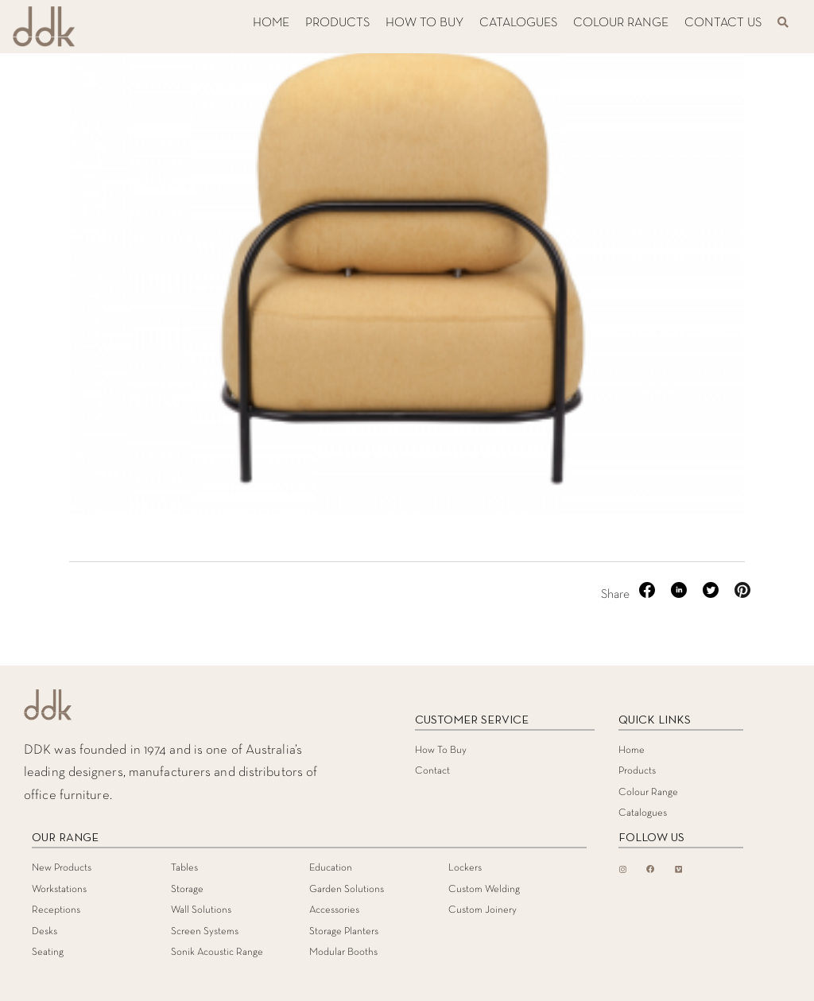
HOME (271, 23)
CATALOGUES (518, 23)
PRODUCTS (337, 23)
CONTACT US (723, 23)
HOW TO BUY (424, 23)
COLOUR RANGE (621, 23)
